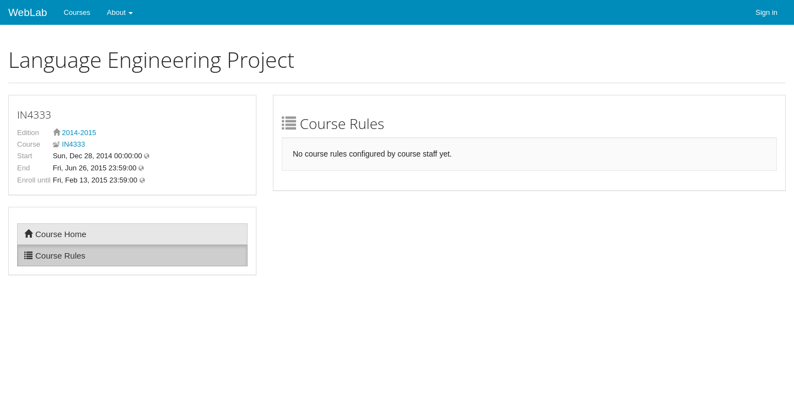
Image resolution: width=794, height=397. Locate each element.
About (120, 12)
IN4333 (72, 144)
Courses (76, 12)
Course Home (55, 234)
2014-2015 (79, 132)
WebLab (27, 12)
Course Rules (54, 255)
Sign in (766, 12)
